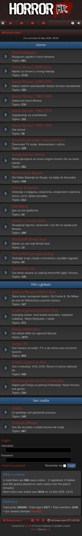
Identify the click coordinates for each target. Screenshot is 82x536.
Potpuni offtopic (25, 422)
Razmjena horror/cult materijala (37, 380)
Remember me (55, 465)
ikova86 (36, 511)
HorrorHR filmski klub (29, 239)
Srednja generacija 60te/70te (35, 310)
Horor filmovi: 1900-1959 (32, 125)
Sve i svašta (41, 400)
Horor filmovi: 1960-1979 (32, 110)
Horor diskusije (24, 52)
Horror (41, 45)
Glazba (17, 408)
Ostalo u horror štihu (29, 220)
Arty (49, 529)
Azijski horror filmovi (28, 154)
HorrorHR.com (23, 268)
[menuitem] (11, 23)
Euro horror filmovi (27, 173)
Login (5, 440)
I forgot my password (13, 465)
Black (34, 529)
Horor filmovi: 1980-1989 (32, 96)
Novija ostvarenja (26, 329)
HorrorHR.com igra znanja (33, 253)
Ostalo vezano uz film (29, 362)
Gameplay (20, 206)
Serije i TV (19, 343)
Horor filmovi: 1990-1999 (32, 81)
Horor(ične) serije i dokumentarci (38, 140)
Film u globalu (41, 284)
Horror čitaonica (25, 187)
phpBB (28, 526)
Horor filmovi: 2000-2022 (32, 67)
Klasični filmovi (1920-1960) (33, 292)
